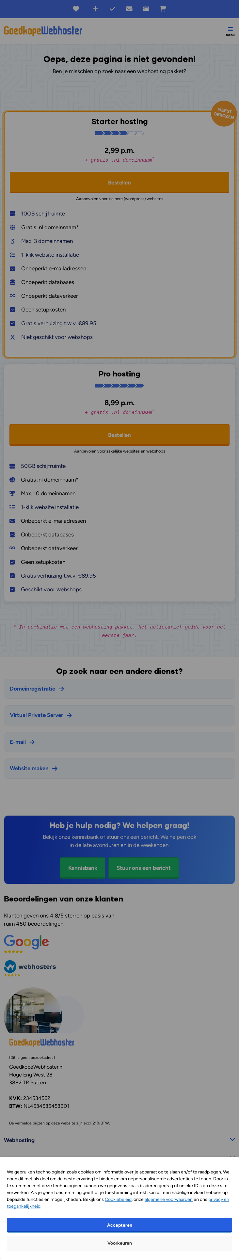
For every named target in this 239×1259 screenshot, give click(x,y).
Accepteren (119, 1225)
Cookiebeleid (118, 1199)
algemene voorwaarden (169, 1199)
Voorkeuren (119, 1243)
